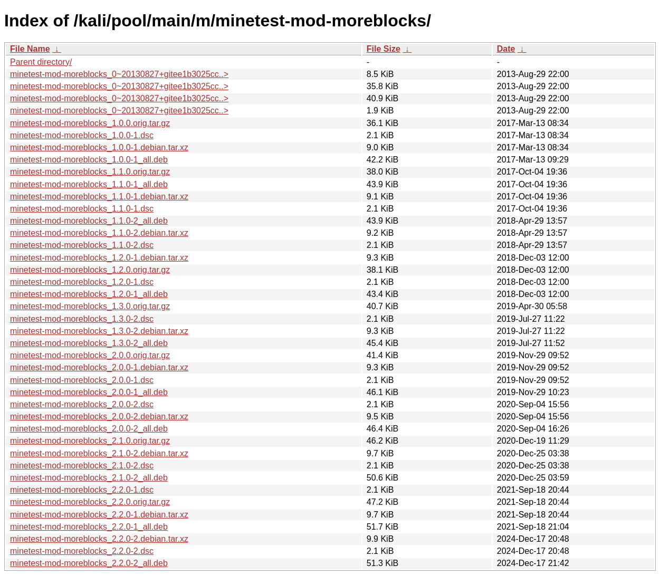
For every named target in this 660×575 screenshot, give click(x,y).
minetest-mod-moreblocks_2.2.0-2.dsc (82, 551)
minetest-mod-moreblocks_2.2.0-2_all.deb (89, 563)
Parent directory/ (41, 61)
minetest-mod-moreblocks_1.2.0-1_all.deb (89, 294)
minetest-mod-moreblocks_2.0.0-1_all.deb (89, 392)
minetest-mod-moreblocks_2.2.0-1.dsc (82, 489)
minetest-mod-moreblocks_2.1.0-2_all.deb (89, 477)
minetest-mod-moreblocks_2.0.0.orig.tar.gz (90, 355)
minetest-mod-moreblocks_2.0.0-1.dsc (82, 380)
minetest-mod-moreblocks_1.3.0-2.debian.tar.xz (99, 331)
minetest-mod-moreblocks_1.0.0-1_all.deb (89, 159)
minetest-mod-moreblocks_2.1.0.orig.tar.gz (90, 440)
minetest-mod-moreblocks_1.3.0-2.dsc (82, 318)
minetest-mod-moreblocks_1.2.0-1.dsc (82, 281)
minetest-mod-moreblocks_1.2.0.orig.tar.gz (90, 269)
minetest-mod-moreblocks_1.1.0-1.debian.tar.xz (99, 196)
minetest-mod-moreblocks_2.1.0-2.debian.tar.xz (99, 453)
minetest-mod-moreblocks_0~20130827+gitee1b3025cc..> (119, 74)
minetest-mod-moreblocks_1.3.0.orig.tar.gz (90, 306)
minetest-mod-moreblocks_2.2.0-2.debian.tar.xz (99, 538)
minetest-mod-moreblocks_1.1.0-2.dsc (82, 245)
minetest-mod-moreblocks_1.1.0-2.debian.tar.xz (99, 232)
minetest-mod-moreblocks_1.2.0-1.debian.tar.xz (99, 257)
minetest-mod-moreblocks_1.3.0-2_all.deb (89, 343)
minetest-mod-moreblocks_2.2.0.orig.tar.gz (90, 501)
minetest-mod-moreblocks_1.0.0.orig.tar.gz (90, 123)
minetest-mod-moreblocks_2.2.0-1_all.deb (89, 526)
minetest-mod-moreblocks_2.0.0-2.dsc (82, 404)
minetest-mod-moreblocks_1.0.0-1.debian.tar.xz (99, 147)
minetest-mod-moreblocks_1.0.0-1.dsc (82, 135)
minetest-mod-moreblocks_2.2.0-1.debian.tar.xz (99, 514)
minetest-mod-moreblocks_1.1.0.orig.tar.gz (90, 171)
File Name (30, 48)
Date (506, 48)
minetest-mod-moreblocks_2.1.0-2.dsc (82, 465)
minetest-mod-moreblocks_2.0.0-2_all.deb (89, 428)
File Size (383, 48)
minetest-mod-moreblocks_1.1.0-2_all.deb (89, 220)
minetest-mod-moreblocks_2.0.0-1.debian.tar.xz (99, 367)
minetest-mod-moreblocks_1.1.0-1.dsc (82, 208)
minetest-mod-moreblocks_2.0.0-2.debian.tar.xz (99, 416)
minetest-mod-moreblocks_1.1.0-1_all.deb (89, 184)
